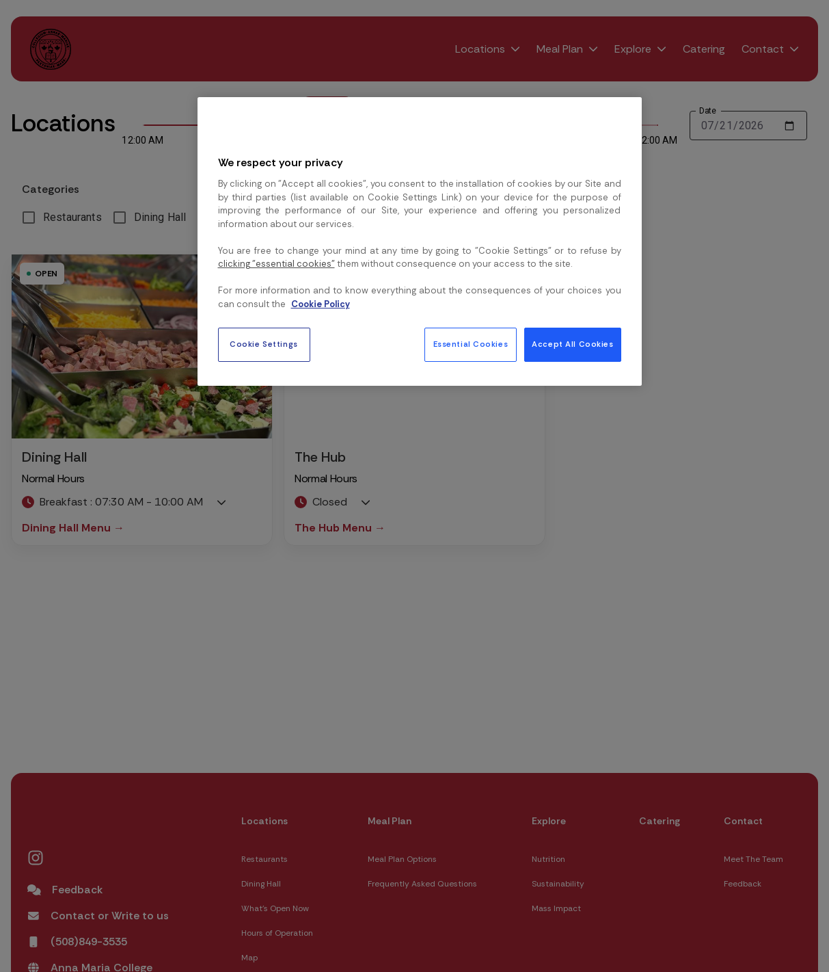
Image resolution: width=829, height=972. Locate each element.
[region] (420, 241)
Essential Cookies (470, 344)
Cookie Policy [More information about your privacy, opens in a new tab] (320, 304)
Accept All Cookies (572, 344)
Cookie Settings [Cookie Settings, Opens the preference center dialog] (264, 344)
